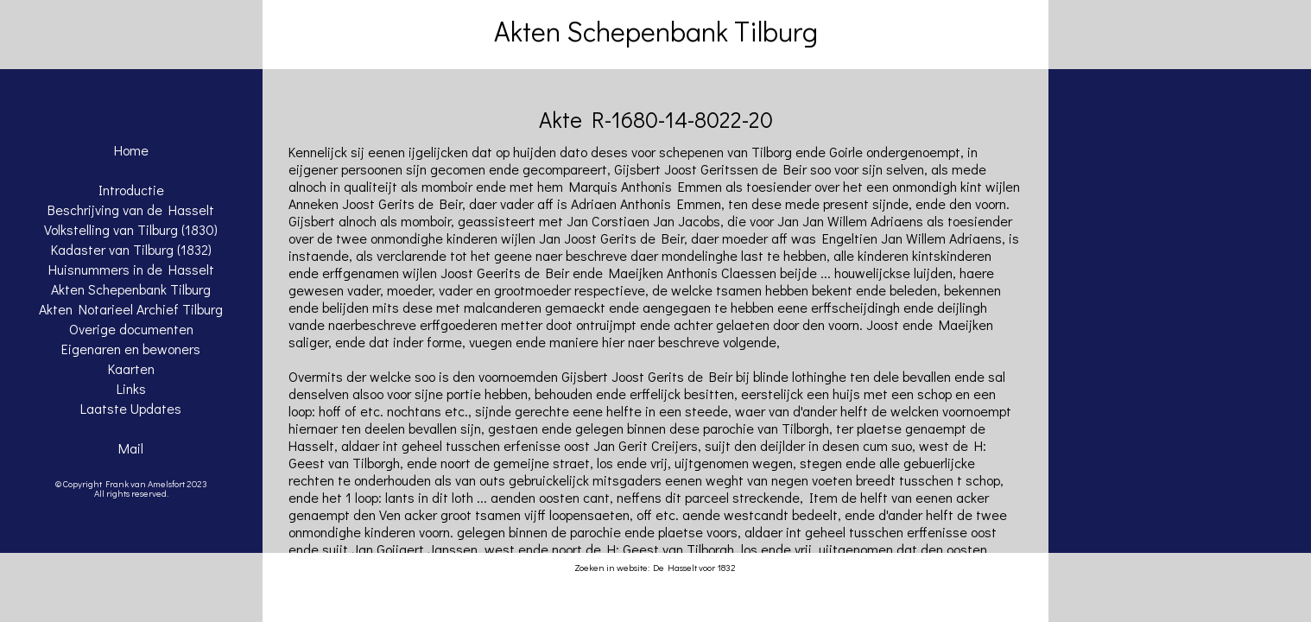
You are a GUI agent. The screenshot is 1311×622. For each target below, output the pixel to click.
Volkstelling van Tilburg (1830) (131, 229)
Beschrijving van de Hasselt (131, 209)
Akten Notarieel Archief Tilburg (131, 309)
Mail (130, 448)
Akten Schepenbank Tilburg (131, 289)
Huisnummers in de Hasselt (131, 269)
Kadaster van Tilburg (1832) (131, 249)
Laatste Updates (130, 408)
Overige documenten (131, 329)
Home (131, 150)
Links (131, 388)
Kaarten (131, 368)
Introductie (131, 190)
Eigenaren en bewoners (130, 349)
